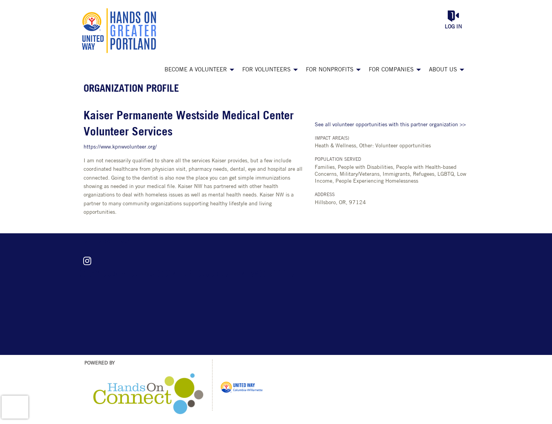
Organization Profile (131, 89)
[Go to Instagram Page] (86, 261)
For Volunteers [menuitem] (266, 70)
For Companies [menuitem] (391, 70)
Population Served (338, 159)
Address (325, 195)
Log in (453, 27)
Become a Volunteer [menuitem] (195, 70)
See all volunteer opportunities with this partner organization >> (390, 125)
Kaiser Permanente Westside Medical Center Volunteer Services (189, 125)
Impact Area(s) (332, 138)
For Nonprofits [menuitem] (329, 70)
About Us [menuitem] (443, 70)
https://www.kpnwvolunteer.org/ (120, 147)
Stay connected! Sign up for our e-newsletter (187, 275)
